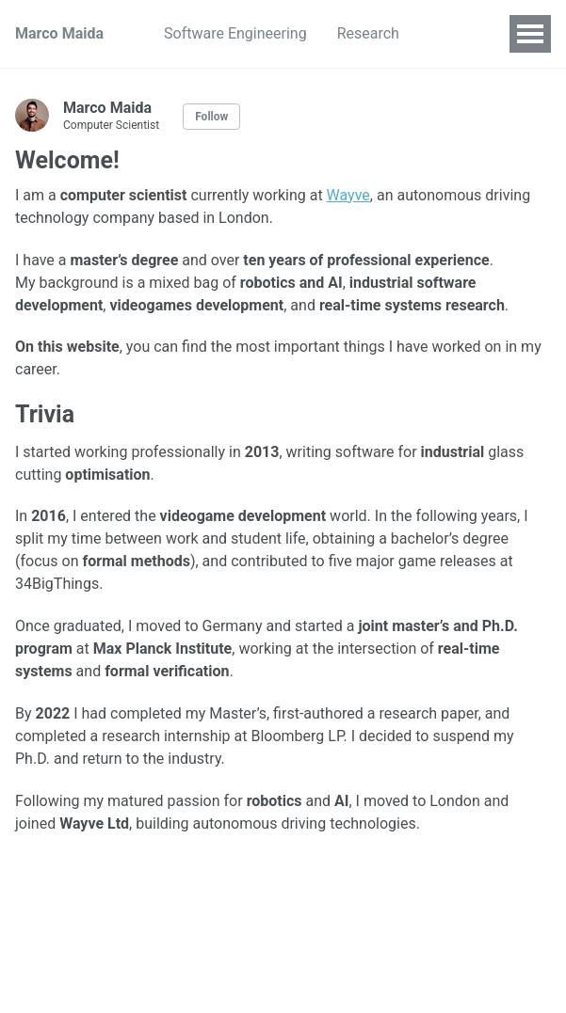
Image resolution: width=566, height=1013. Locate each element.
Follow (211, 116)
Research (368, 33)
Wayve (348, 195)
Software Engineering (235, 33)
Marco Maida (59, 33)
